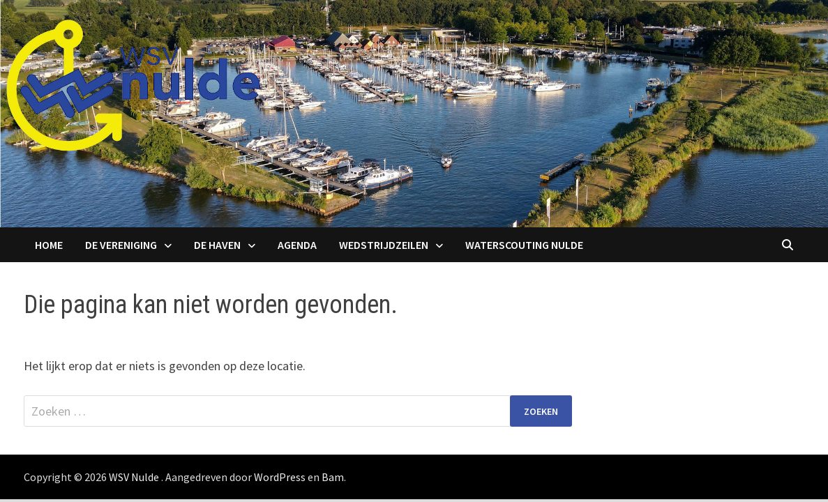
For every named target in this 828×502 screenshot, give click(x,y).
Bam (333, 477)
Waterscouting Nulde (524, 245)
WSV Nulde (134, 477)
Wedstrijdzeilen (383, 245)
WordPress (280, 477)
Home (49, 245)
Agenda (297, 245)
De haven (217, 245)
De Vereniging (121, 245)
